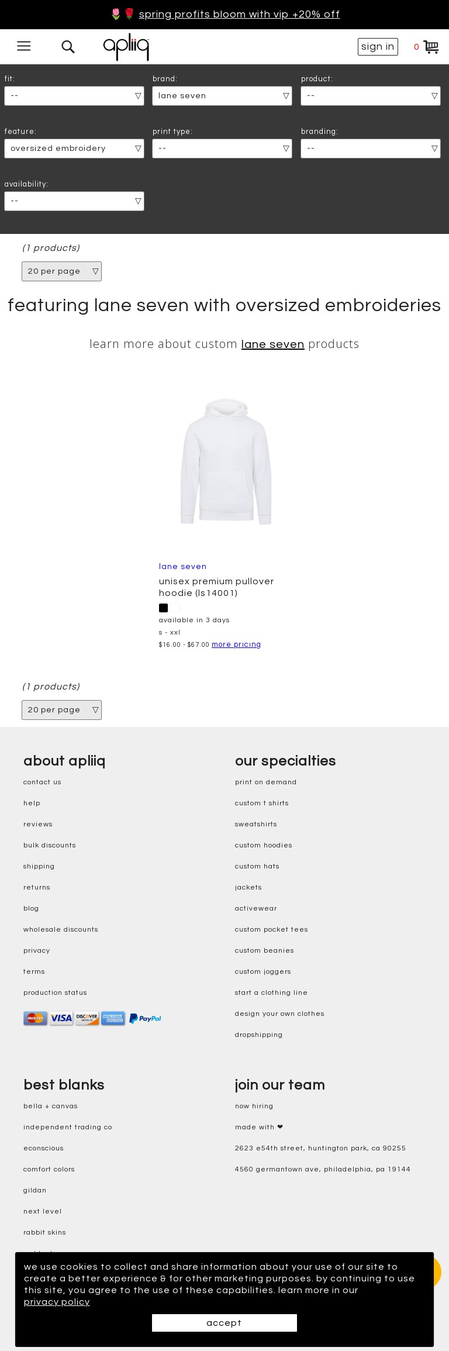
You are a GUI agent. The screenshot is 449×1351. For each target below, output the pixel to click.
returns (36, 887)
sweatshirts (256, 824)
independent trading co (67, 1127)
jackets (248, 887)
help (31, 803)
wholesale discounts (60, 929)
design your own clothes (279, 1014)
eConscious (43, 1148)
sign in (378, 46)
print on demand (266, 782)
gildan (35, 1190)
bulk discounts (49, 845)
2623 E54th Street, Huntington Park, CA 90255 (320, 1148)
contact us (42, 782)
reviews (38, 824)
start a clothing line (271, 993)
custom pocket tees (271, 929)
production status (55, 993)
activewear (256, 908)
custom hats (257, 866)
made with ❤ (259, 1127)
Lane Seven (273, 344)
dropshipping (259, 1035)
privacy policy (57, 1302)
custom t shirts (262, 803)
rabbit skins (44, 1232)
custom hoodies (263, 845)
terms (34, 972)
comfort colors (49, 1169)
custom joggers (263, 972)
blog (31, 908)
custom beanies (264, 950)
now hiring (254, 1106)
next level (42, 1211)
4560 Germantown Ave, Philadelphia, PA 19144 (323, 1169)
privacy (36, 950)
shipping (39, 866)
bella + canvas (50, 1106)
